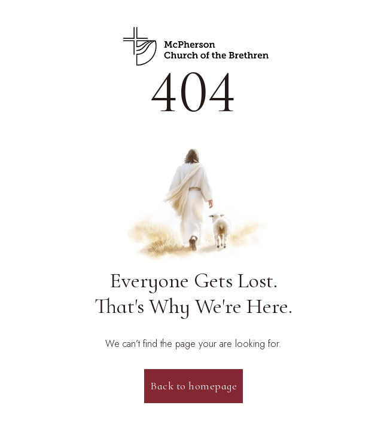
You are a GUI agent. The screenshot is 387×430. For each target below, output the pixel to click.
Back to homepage (193, 385)
